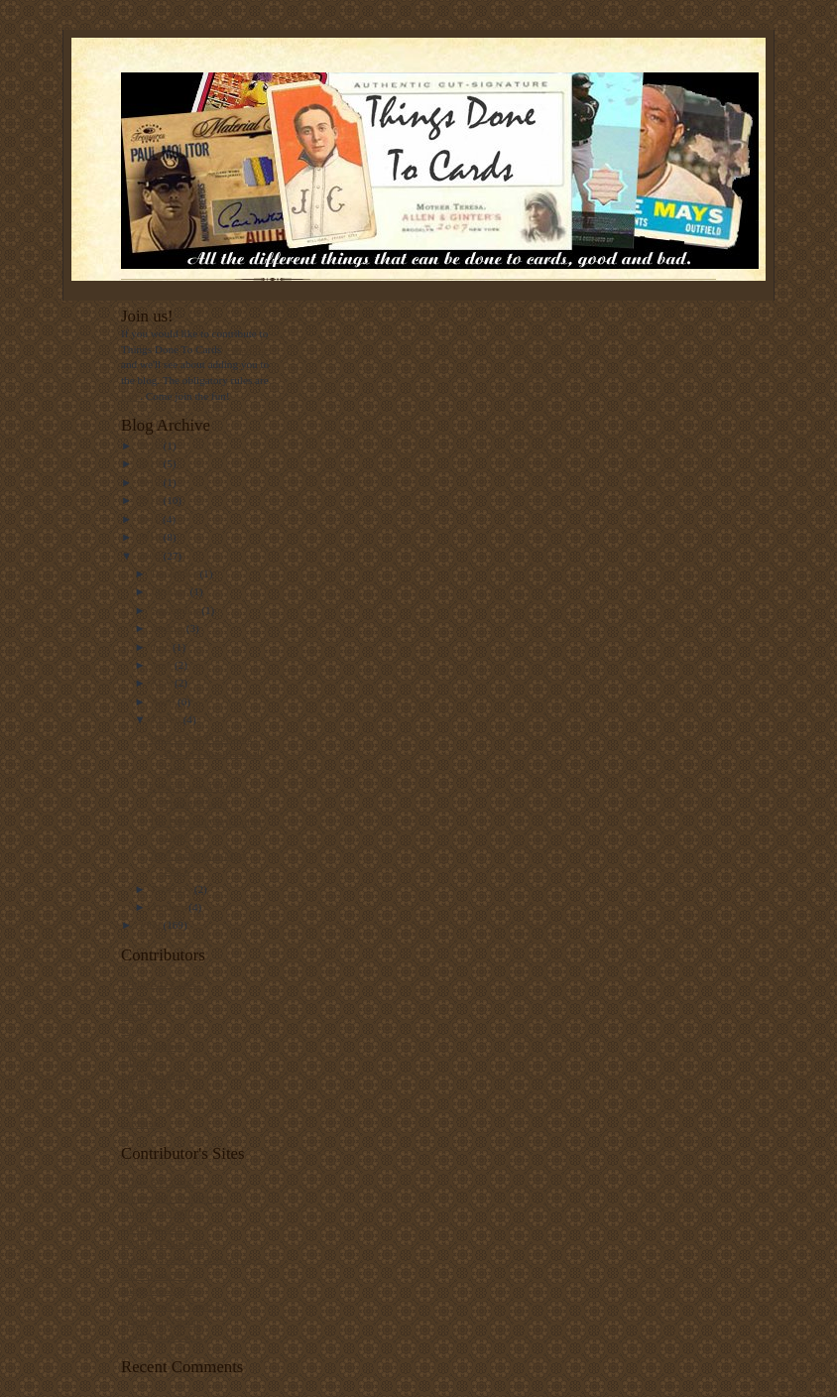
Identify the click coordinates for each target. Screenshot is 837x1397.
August (169, 628)
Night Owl (144, 1092)
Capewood (145, 999)
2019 (150, 463)
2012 (150, 500)
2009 (150, 556)
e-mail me (246, 349)
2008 (150, 925)
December (176, 573)
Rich (131, 1015)
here (130, 396)
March (167, 719)
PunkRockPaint (155, 1076)
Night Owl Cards (158, 1290)
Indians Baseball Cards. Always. (193, 1259)
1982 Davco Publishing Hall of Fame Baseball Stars (206, 753)
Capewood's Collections (174, 1198)
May (163, 683)
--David (138, 1061)
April (165, 701)
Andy (133, 1030)
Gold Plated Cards (161, 1336)
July (162, 647)
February (173, 889)
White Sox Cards (158, 983)
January (170, 907)
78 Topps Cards (155, 1228)
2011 (150, 519)
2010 (150, 537)
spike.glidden (150, 1046)
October (171, 591)
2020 (150, 445)
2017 (150, 482)
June (163, 665)
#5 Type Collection (163, 1243)
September (177, 610)
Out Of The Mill (157, 1212)
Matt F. (137, 1107)
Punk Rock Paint (158, 1275)
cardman (140, 1123)
